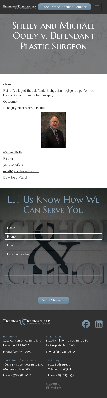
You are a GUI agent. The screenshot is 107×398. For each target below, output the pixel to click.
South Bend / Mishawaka (20, 360)
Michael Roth (12, 152)
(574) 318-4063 (22, 375)
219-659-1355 (66, 375)
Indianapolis (54, 336)
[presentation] (29, 284)
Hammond (10, 336)
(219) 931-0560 (22, 351)
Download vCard (15, 177)
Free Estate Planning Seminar (64, 7)
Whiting (53, 360)
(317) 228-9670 (65, 351)
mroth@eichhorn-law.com (21, 171)
